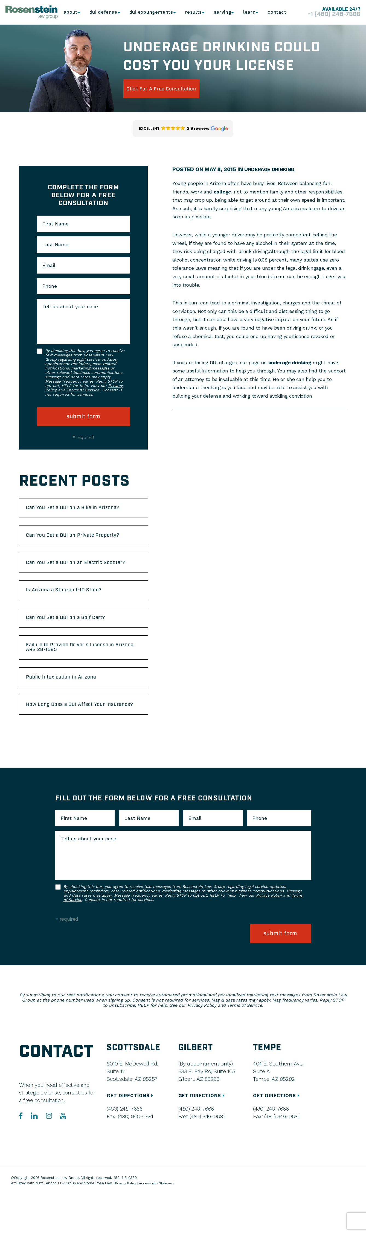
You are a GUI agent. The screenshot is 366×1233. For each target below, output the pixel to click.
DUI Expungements (150, 12)
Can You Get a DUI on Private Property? (69, 547)
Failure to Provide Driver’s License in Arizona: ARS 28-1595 (80, 679)
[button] (183, 128)
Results (190, 12)
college (222, 192)
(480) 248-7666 (124, 1147)
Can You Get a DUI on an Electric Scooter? (74, 583)
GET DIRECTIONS (132, 1135)
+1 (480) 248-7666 (327, 15)
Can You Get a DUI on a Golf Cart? (75, 646)
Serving (220, 12)
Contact (276, 12)
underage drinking (289, 362)
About (71, 12)
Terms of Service (82, 390)
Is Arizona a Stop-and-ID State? (73, 616)
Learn (248, 12)
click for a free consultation (173, 88)
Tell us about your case (70, 306)
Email (49, 265)
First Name (55, 223)
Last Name (55, 244)
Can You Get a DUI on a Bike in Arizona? (71, 512)
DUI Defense (104, 12)
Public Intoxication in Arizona (69, 711)
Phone (49, 286)
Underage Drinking (272, 169)
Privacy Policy (269, 939)
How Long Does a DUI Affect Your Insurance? (75, 744)
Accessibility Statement (161, 1222)
